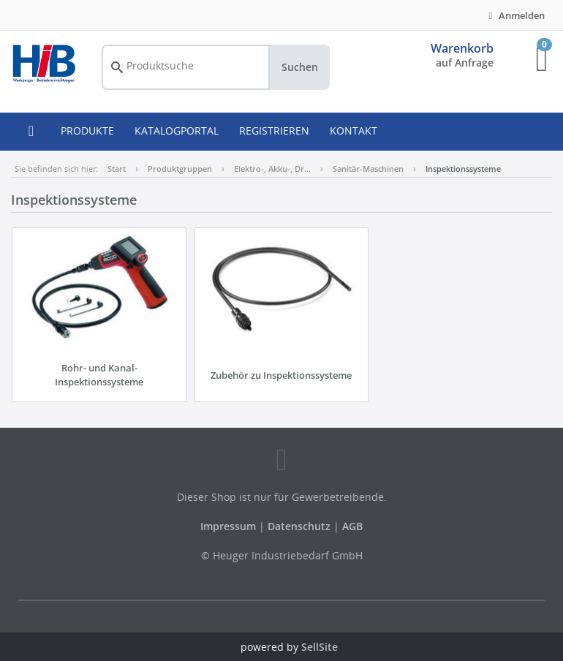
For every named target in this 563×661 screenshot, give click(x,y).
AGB (352, 526)
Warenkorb (462, 48)
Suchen (300, 67)
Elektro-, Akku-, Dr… (272, 168)
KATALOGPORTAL (177, 130)
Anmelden (515, 15)
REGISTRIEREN (274, 130)
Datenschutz (299, 526)
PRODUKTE (87, 130)
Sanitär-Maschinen (368, 168)
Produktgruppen (180, 168)
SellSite (319, 647)
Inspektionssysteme (463, 168)
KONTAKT (353, 130)
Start (116, 168)
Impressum (229, 526)
